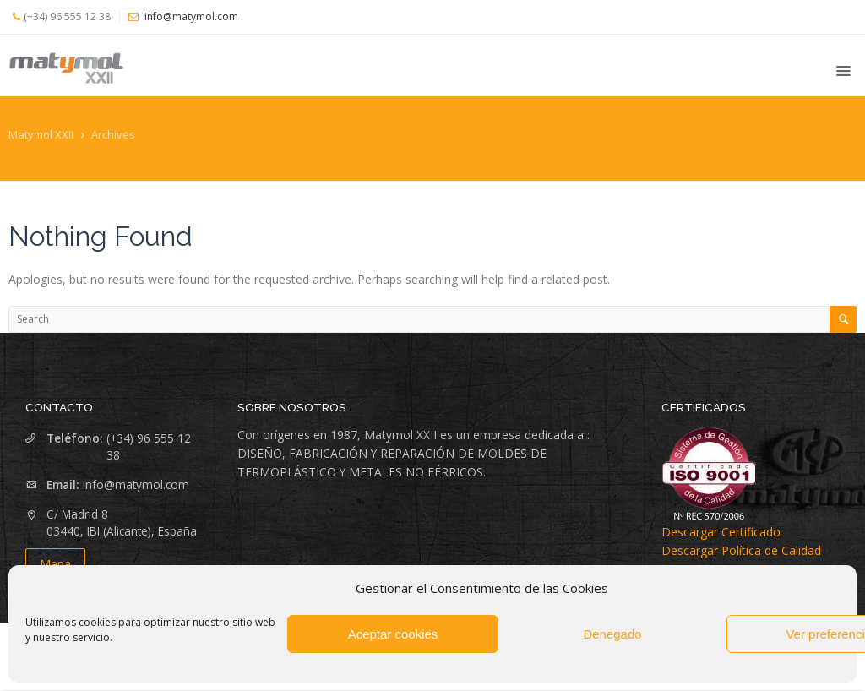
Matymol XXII (40, 134)
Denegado (612, 634)
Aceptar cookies (393, 634)
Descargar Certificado (721, 532)
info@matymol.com (136, 484)
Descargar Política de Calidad (741, 550)
